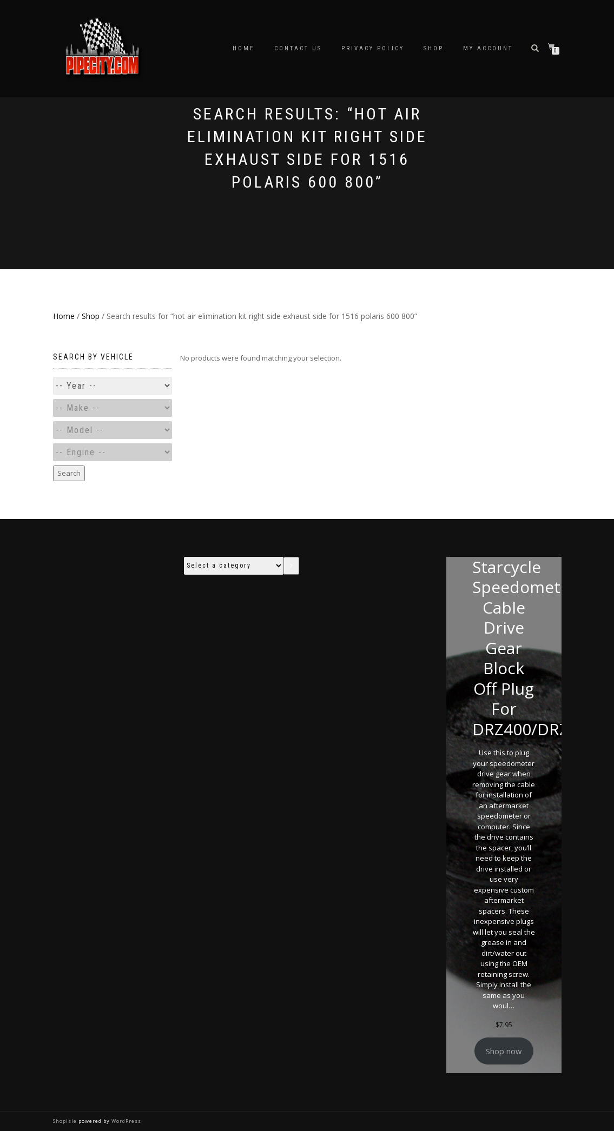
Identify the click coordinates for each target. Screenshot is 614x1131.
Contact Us (298, 48)
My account (488, 48)
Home (244, 48)
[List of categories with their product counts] (233, 566)
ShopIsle (65, 1121)
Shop (434, 48)
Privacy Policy (372, 48)
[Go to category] (291, 566)
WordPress (125, 1121)
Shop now (503, 1051)
